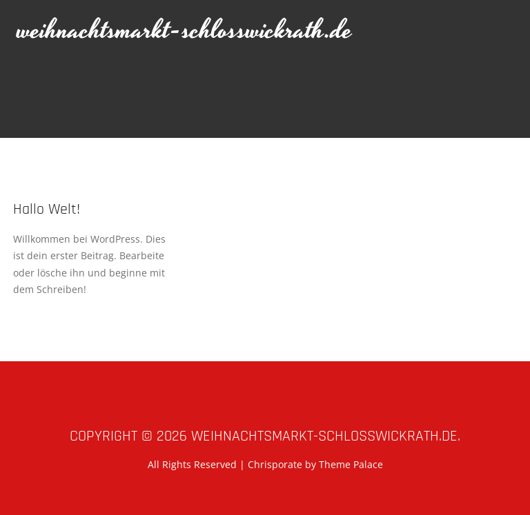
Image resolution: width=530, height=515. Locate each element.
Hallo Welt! (46, 209)
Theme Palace (351, 464)
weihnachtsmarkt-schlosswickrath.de (185, 30)
